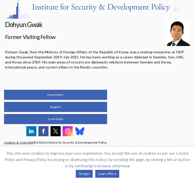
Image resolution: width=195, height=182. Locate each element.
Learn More (107, 174)
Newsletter (55, 95)
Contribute (55, 119)
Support (55, 107)
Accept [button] (84, 174)
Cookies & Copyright (19, 142)
